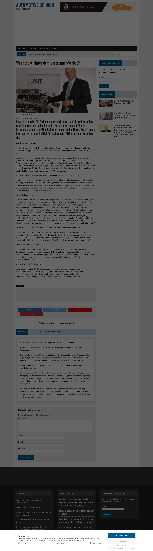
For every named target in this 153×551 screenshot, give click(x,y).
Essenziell (23, 543)
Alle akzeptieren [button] (122, 535)
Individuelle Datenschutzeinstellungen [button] (122, 546)
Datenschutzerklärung (123, 548)
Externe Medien (97, 543)
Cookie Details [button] (112, 548)
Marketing (59, 543)
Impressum (132, 548)
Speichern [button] (122, 541)
